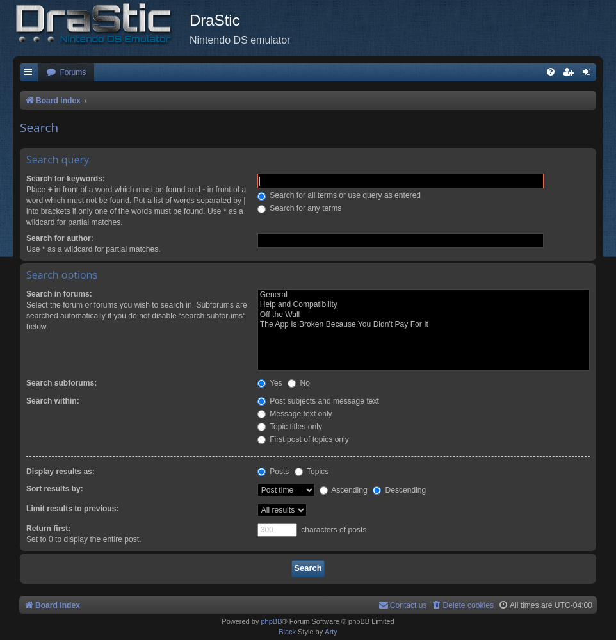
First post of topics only (303, 439)
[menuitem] (66, 72)
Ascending (344, 490)
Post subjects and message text (318, 401)
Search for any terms (299, 208)
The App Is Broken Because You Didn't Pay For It (423, 325)
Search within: (52, 401)
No (299, 383)
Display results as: (60, 471)
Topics (311, 471)
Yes (269, 383)
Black (287, 632)
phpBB (271, 621)
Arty (331, 632)
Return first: (48, 528)
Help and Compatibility (423, 305)
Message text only (294, 413)
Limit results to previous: (72, 508)
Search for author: (59, 238)
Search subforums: (61, 383)
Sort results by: (54, 488)
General (423, 295)
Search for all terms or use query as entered (339, 195)
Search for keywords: (65, 178)
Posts (273, 471)
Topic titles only (289, 426)
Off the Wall (423, 315)
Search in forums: (59, 294)
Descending (399, 490)
